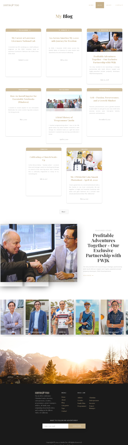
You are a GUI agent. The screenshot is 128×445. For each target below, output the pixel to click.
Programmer (82, 406)
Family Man (81, 403)
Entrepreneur (94, 400)
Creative (80, 400)
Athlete (80, 398)
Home (91, 5)
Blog (100, 5)
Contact (119, 5)
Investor (92, 403)
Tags (63, 408)
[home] (9, 4)
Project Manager (92, 407)
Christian (92, 398)
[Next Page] (64, 212)
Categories (65, 405)
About (108, 5)
